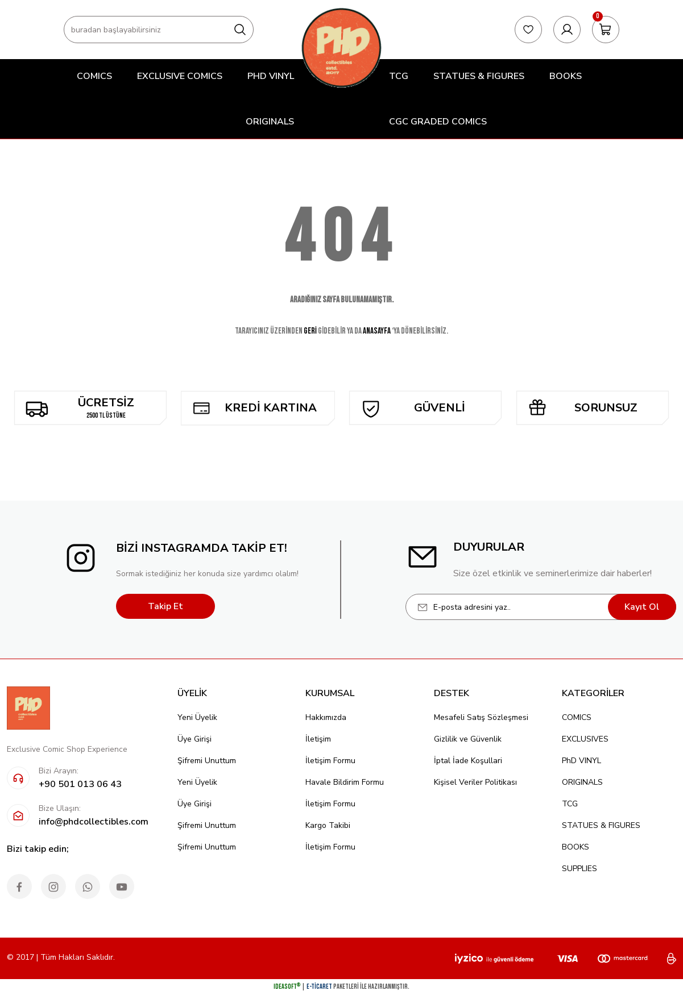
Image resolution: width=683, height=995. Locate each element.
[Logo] (341, 47)
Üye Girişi (194, 739)
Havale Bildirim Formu (344, 782)
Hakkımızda (325, 717)
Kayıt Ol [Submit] (641, 607)
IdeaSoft (287, 986)
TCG (570, 803)
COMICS (576, 717)
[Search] (159, 29)
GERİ (310, 331)
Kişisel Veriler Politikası (475, 782)
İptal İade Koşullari (468, 760)
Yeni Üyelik (197, 717)
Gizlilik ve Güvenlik (468, 739)
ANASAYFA (377, 331)
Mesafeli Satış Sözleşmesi (481, 717)
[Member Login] (567, 29)
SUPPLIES (579, 868)
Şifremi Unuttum (206, 760)
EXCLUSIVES (585, 739)
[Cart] (605, 29)
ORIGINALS (582, 782)
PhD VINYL (581, 760)
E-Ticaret (319, 986)
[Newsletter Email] (540, 607)
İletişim (318, 739)
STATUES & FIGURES (601, 825)
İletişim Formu (330, 760)
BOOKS (575, 847)
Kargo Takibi (327, 825)
